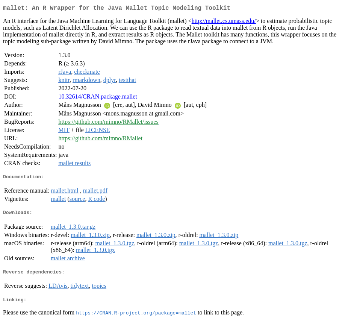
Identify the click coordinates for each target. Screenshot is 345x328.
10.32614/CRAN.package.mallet (97, 98)
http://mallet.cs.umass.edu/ (224, 22)
